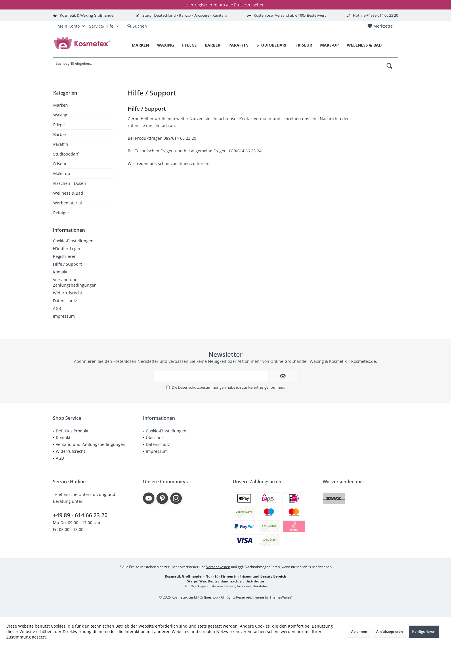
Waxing (60, 115)
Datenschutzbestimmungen (202, 387)
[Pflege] (189, 45)
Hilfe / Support (67, 264)
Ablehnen (359, 631)
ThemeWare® (281, 597)
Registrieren (65, 256)
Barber (59, 134)
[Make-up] (329, 45)
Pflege (59, 124)
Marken (60, 105)
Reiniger (61, 212)
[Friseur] (303, 45)
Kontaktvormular (255, 118)
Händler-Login (66, 248)
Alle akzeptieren (389, 631)
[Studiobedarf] (272, 45)
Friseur (60, 163)
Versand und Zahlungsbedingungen (75, 282)
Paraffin (60, 144)
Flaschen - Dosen (69, 183)
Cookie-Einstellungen (73, 241)
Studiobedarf (66, 154)
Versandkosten (218, 566)
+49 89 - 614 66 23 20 (80, 515)
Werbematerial (67, 203)
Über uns (155, 437)
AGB (57, 308)
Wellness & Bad (68, 193)
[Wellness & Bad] (364, 45)
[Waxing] (165, 45)
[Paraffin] (238, 45)
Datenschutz (65, 300)
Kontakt (60, 272)
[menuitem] (380, 26)
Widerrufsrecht (67, 293)
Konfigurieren (423, 631)
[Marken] (140, 45)
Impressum (64, 316)
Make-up (61, 173)
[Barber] (212, 45)
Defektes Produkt (72, 431)
